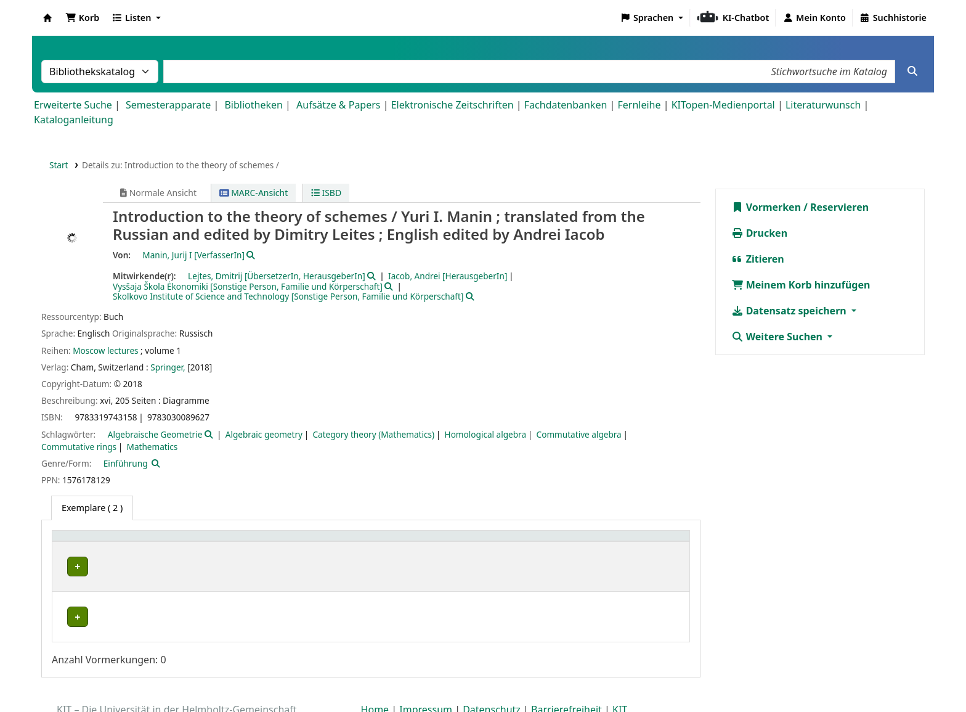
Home (375, 677)
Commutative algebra (579, 434)
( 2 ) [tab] (92, 508)
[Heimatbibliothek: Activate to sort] (169, 543)
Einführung (126, 463)
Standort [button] (311, 542)
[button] (82, 18)
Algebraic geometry (263, 434)
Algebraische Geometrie (155, 434)
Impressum (425, 677)
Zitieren (757, 259)
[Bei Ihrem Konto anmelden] (814, 18)
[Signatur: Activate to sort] (542, 543)
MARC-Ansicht (253, 192)
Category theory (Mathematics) (373, 434)
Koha (47, 18)
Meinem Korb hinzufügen (801, 285)
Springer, (167, 367)
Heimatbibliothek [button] (96, 542)
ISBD (326, 192)
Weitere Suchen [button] (778, 336)
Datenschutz (492, 677)
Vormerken (766, 207)
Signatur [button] (509, 542)
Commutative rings (78, 446)
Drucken (759, 233)
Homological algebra (486, 434)
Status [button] (618, 542)
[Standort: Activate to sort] (385, 543)
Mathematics (152, 446)
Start (58, 165)
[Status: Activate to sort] (644, 543)
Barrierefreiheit (566, 677)
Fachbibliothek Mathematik (119, 567)
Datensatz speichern (790, 310)
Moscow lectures (105, 350)
